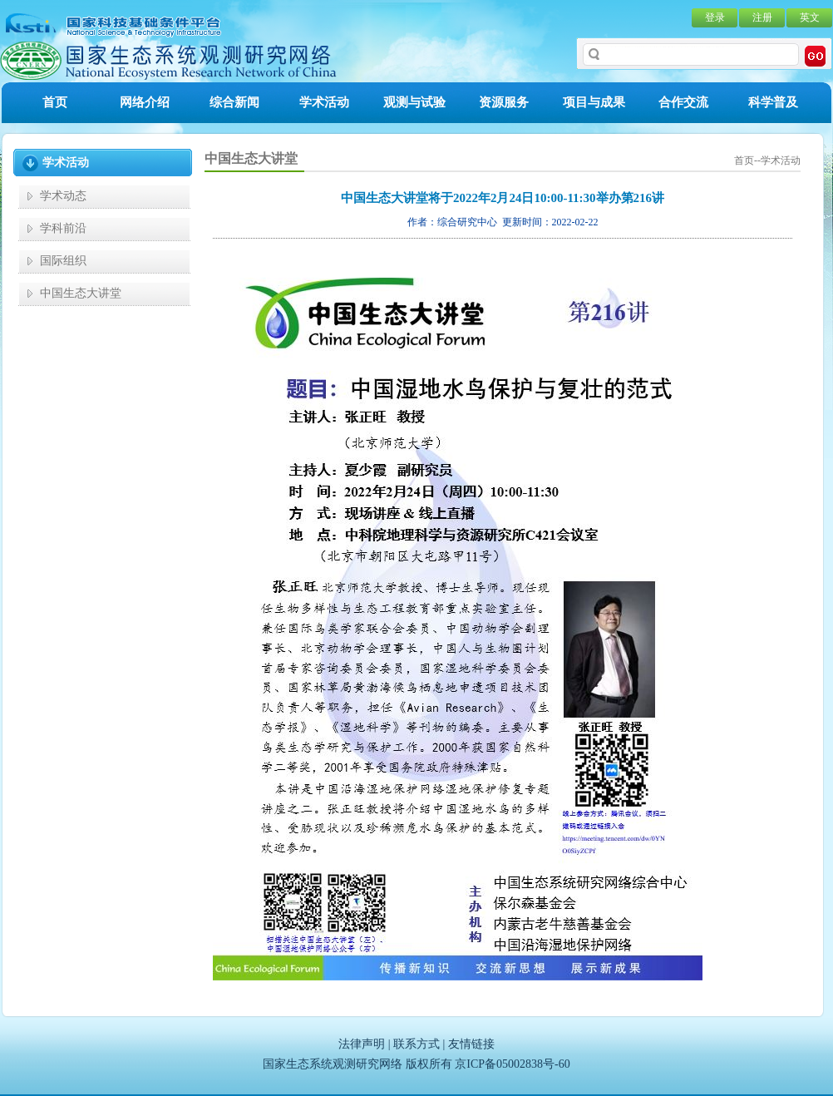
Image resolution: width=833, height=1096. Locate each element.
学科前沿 (63, 228)
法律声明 (361, 1044)
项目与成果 (594, 102)
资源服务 (504, 102)
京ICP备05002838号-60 (512, 1064)
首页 (54, 102)
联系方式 (416, 1044)
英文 (810, 17)
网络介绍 (145, 102)
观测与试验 (414, 102)
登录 (715, 17)
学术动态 (63, 196)
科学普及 (773, 102)
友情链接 (471, 1044)
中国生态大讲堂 (80, 293)
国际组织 (63, 260)
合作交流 (683, 102)
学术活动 (324, 102)
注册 (762, 17)
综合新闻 (234, 102)
